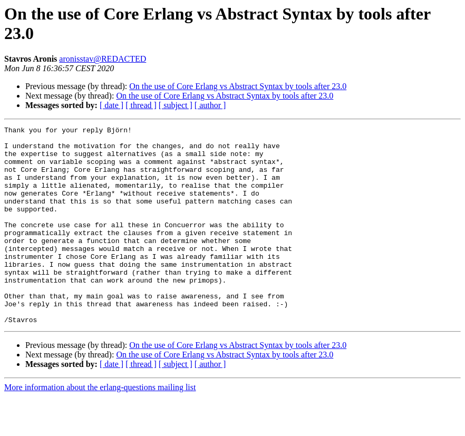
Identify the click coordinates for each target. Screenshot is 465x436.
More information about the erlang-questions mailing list (100, 426)
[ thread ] (141, 105)
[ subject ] (175, 105)
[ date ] (111, 105)
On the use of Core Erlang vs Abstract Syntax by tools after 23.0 (237, 86)
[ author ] (210, 105)
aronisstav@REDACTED (102, 58)
